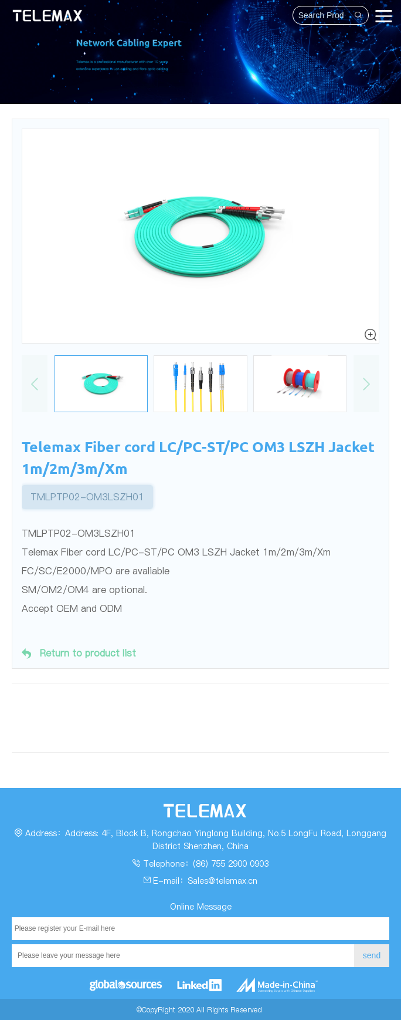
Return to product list (79, 653)
